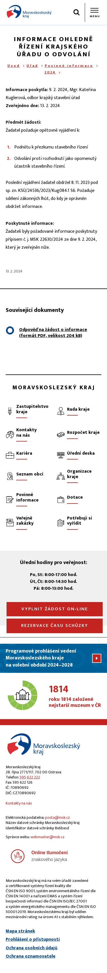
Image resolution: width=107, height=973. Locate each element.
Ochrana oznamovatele (30, 956)
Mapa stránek (20, 931)
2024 (50, 72)
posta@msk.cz (57, 817)
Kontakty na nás (19, 803)
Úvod (13, 66)
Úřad (32, 66)
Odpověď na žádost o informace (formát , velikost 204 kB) (53, 333)
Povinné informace (69, 66)
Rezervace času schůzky (54, 625)
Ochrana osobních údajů (31, 948)
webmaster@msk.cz (47, 837)
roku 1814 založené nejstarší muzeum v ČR (75, 696)
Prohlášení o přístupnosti (33, 939)
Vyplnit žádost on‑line (54, 609)
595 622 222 (30, 777)
